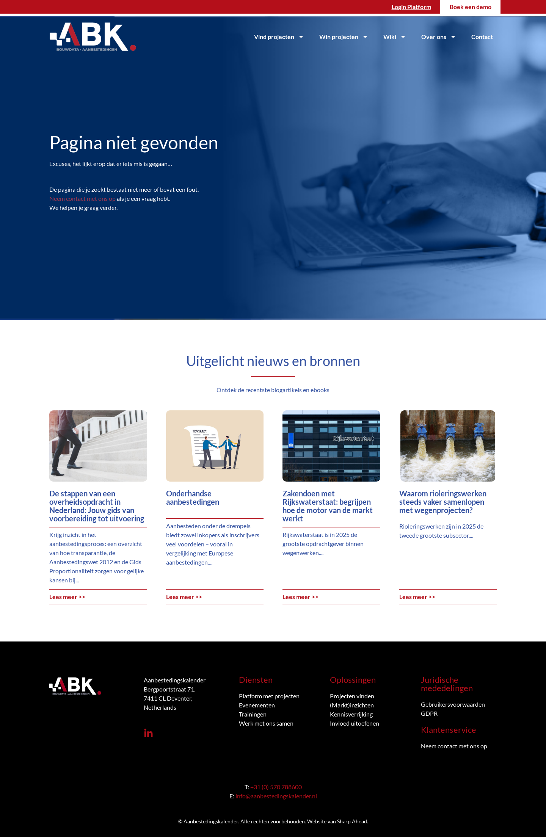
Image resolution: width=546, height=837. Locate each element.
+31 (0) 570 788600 (276, 786)
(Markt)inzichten (352, 705)
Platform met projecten (269, 695)
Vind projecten (279, 37)
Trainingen (253, 714)
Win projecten (343, 37)
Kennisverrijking (351, 714)
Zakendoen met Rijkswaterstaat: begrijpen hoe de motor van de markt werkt (327, 506)
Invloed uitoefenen (354, 723)
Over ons (438, 37)
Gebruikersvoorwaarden (453, 704)
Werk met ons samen (266, 723)
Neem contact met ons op (82, 198)
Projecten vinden (352, 695)
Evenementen (257, 705)
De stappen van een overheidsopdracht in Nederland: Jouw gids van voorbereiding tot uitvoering (96, 506)
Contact (482, 36)
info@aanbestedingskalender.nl (276, 795)
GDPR (429, 713)
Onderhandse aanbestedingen (192, 497)
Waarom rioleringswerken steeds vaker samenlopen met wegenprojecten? (442, 502)
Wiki (394, 37)
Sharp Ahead (352, 821)
